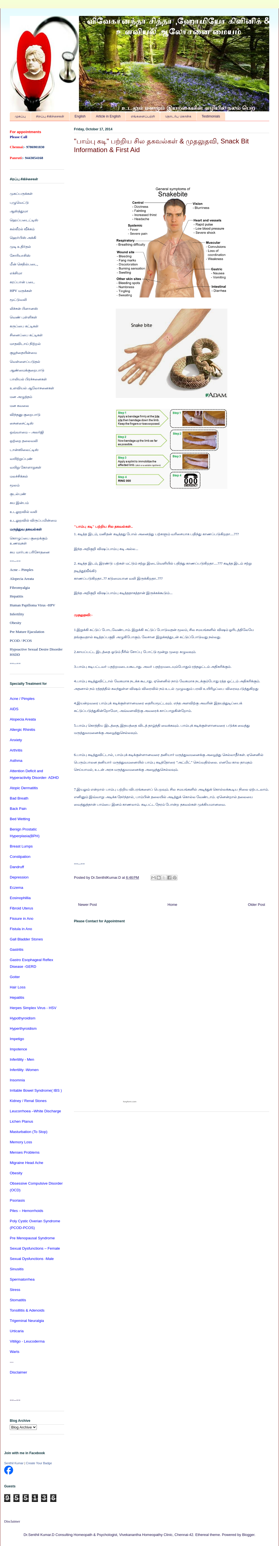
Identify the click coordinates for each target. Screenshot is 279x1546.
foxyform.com (129, 1101)
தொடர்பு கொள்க (178, 116)
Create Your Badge (39, 1463)
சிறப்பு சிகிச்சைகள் (50, 116)
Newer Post (87, 904)
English (79, 116)
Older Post (256, 904)
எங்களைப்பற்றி (143, 116)
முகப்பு (20, 116)
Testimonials (211, 116)
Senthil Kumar (13, 1463)
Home (172, 904)
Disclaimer (12, 1521)
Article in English (108, 116)
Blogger (248, 1535)
